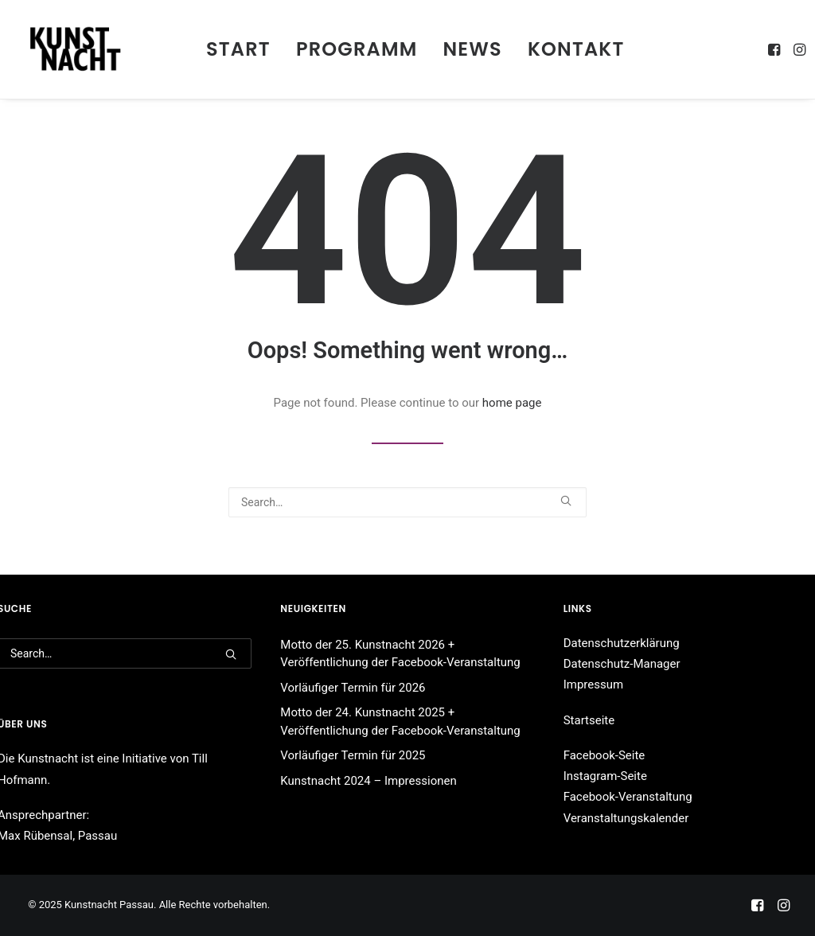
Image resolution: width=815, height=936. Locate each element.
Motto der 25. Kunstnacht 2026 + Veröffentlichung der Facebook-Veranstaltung (400, 654)
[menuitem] (238, 49)
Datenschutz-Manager (621, 664)
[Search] (407, 502)
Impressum (593, 684)
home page (512, 403)
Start (238, 49)
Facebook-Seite (604, 755)
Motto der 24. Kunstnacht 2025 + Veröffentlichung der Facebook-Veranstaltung (400, 721)
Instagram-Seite (605, 776)
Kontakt (576, 49)
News (472, 49)
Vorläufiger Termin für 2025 (352, 755)
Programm (357, 49)
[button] (776, 49)
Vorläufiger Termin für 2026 (352, 688)
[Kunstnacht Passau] (75, 49)
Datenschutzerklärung (621, 643)
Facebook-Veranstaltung (627, 797)
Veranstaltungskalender (626, 818)
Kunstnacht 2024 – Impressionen (368, 781)
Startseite (589, 720)
